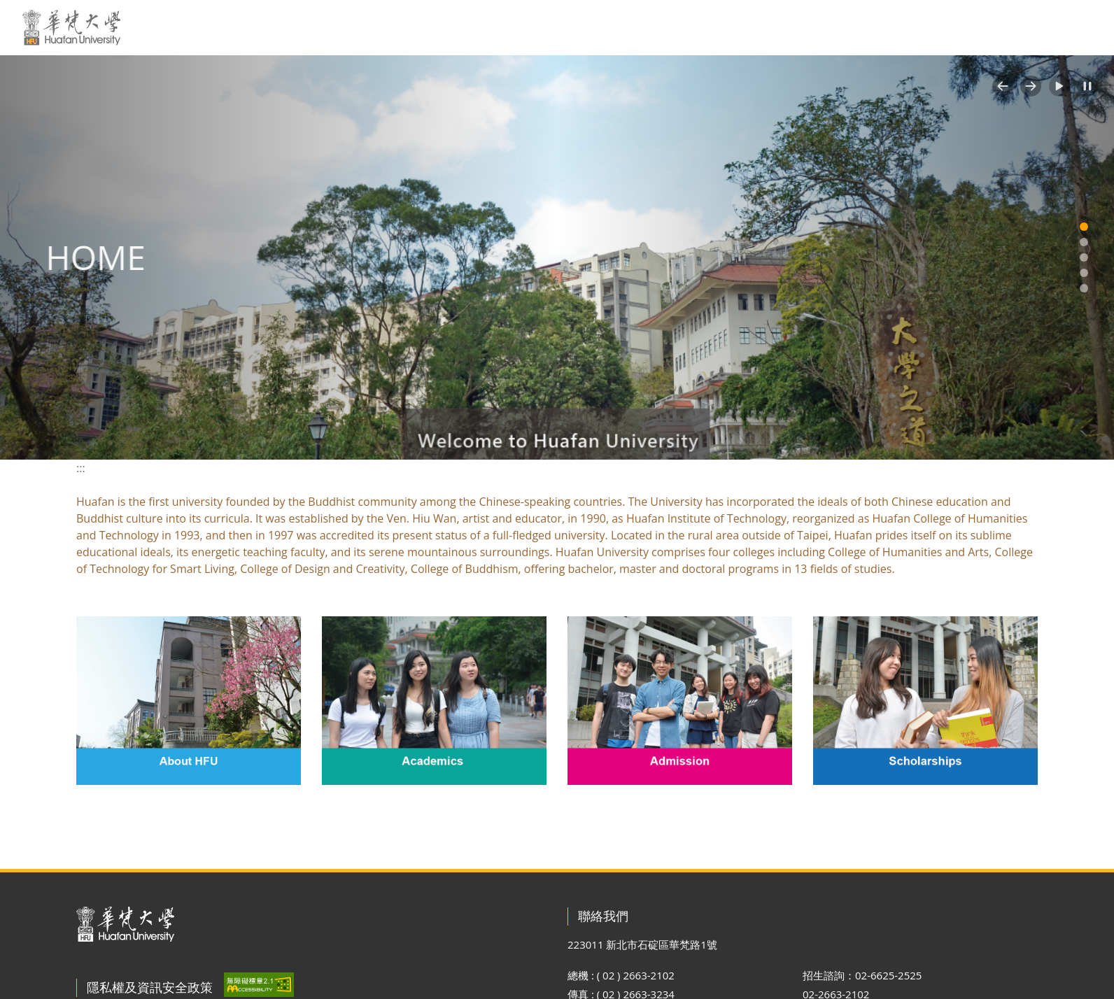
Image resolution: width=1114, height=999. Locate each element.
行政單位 (731, 27)
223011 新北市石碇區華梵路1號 (642, 944)
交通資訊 (594, 27)
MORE (1077, 27)
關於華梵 (393, 27)
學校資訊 (530, 27)
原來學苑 (868, 27)
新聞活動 (461, 27)
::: (344, 26)
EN (920, 27)
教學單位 (667, 27)
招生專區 (804, 27)
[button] (1002, 86)
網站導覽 (972, 27)
